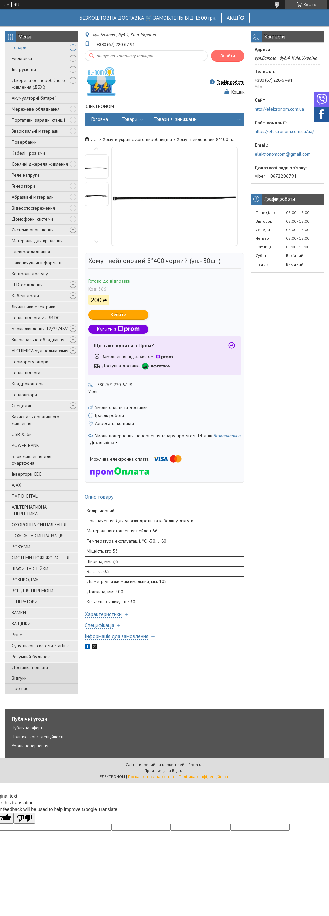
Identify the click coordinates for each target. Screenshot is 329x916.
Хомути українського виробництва (137, 139)
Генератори (23, 186)
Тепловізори (24, 395)
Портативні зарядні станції (38, 120)
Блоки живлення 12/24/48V (40, 329)
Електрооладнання (31, 252)
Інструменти (24, 69)
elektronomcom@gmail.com (283, 154)
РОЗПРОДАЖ (25, 580)
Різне (17, 635)
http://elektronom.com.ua (279, 109)
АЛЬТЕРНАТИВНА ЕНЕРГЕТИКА (29, 510)
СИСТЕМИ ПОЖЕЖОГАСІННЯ (40, 558)
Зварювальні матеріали (35, 131)
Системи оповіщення (33, 230)
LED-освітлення (27, 285)
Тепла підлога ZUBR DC (36, 318)
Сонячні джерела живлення (40, 164)
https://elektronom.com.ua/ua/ (284, 131)
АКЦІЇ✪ (235, 17)
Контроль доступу (30, 274)
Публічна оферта (28, 728)
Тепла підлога (26, 373)
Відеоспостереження (33, 208)
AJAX (16, 485)
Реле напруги (25, 175)
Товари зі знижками (175, 119)
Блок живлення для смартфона (31, 459)
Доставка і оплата (30, 667)
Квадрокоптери (28, 384)
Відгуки (19, 678)
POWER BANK (25, 445)
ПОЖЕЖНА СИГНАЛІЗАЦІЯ (38, 536)
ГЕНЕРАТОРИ (25, 602)
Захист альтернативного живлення (35, 420)
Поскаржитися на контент (152, 776)
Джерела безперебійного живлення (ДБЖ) (38, 83)
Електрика (22, 58)
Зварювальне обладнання (38, 340)
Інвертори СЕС (26, 474)
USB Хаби (22, 434)
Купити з (118, 329)
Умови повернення (30, 746)
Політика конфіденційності (37, 737)
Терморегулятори (30, 362)
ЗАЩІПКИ (21, 624)
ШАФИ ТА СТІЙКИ (30, 569)
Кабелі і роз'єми (28, 153)
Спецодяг (22, 406)
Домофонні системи (32, 219)
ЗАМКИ (19, 613)
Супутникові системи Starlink (40, 646)
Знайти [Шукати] (227, 55)
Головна (99, 119)
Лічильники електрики (33, 307)
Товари (19, 47)
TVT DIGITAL (25, 496)
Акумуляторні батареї (34, 98)
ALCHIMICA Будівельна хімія (40, 351)
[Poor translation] (24, 818)
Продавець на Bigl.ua (164, 770)
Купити (118, 314)
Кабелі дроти (25, 296)
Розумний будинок (31, 657)
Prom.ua (196, 764)
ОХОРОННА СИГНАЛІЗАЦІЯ (39, 525)
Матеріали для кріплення (37, 241)
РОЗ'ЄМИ (21, 547)
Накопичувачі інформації (37, 263)
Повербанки (24, 142)
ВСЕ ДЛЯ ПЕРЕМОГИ (32, 591)
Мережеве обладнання (36, 109)
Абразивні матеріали (33, 197)
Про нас (20, 688)
